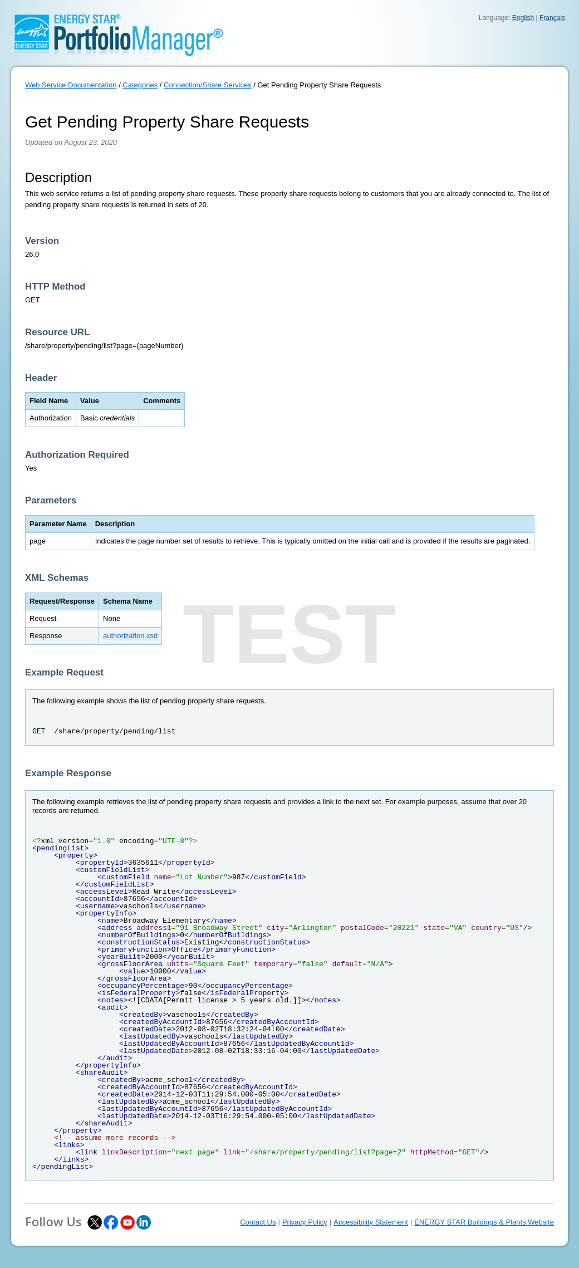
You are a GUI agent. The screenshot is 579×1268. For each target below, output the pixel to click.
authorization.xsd (130, 635)
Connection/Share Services (208, 85)
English (523, 18)
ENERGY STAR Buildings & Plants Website (484, 1222)
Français (552, 18)
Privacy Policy (304, 1222)
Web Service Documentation (71, 85)
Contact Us (258, 1222)
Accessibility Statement (370, 1222)
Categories (140, 85)
